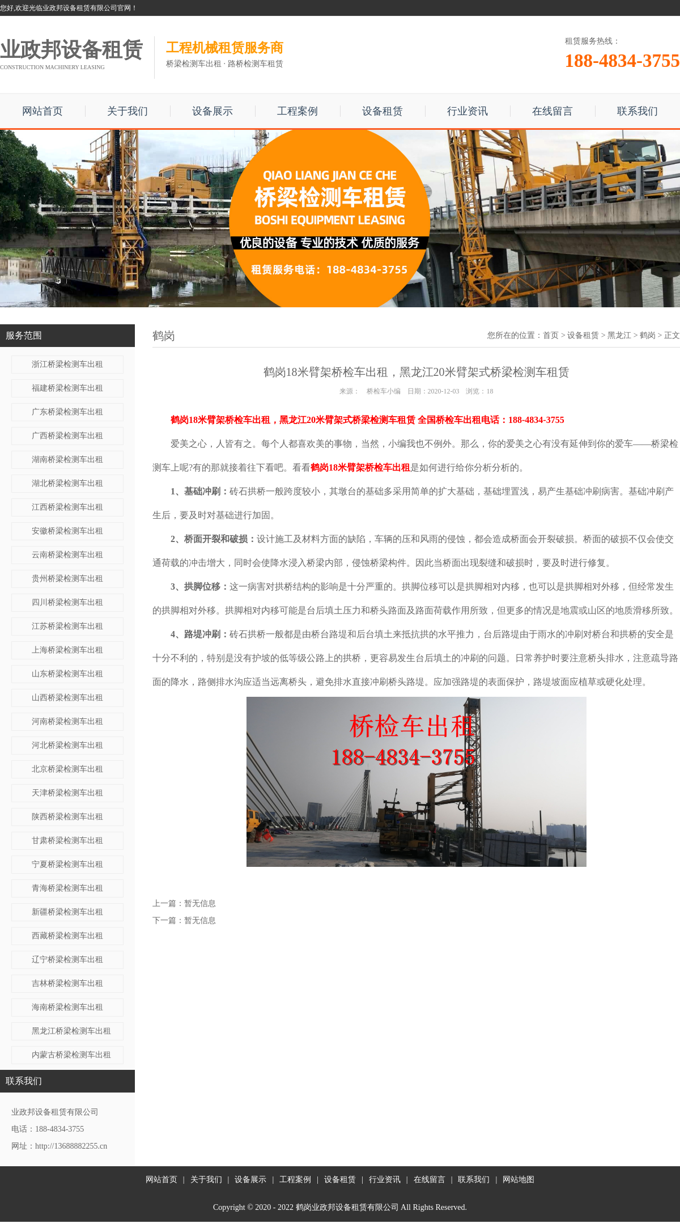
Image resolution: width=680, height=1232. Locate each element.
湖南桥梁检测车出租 (67, 459)
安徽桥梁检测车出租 (67, 531)
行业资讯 (467, 111)
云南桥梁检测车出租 (67, 555)
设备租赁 (382, 111)
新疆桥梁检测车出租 (67, 912)
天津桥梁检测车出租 (67, 793)
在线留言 (552, 111)
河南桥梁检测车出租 (67, 721)
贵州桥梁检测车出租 (67, 578)
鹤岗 (648, 335)
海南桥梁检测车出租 (67, 1007)
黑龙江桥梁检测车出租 (71, 1031)
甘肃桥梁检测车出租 (67, 840)
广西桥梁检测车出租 (67, 435)
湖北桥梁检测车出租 (67, 483)
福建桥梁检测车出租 (67, 388)
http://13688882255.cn (71, 1146)
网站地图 (518, 1179)
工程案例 (297, 111)
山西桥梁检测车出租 (67, 697)
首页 (551, 335)
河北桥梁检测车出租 (67, 745)
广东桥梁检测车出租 (67, 412)
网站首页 (42, 111)
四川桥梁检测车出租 (67, 602)
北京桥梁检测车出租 (67, 769)
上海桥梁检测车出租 (67, 650)
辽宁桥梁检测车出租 (67, 959)
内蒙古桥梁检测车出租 (71, 1055)
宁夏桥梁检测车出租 (67, 864)
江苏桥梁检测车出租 (67, 626)
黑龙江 (619, 335)
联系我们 (637, 111)
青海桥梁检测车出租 (67, 888)
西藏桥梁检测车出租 (67, 936)
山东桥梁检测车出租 (67, 674)
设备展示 (212, 111)
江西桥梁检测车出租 (67, 507)
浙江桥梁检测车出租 (67, 364)
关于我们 (127, 111)
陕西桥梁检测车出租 (67, 816)
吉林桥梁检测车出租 (67, 983)
